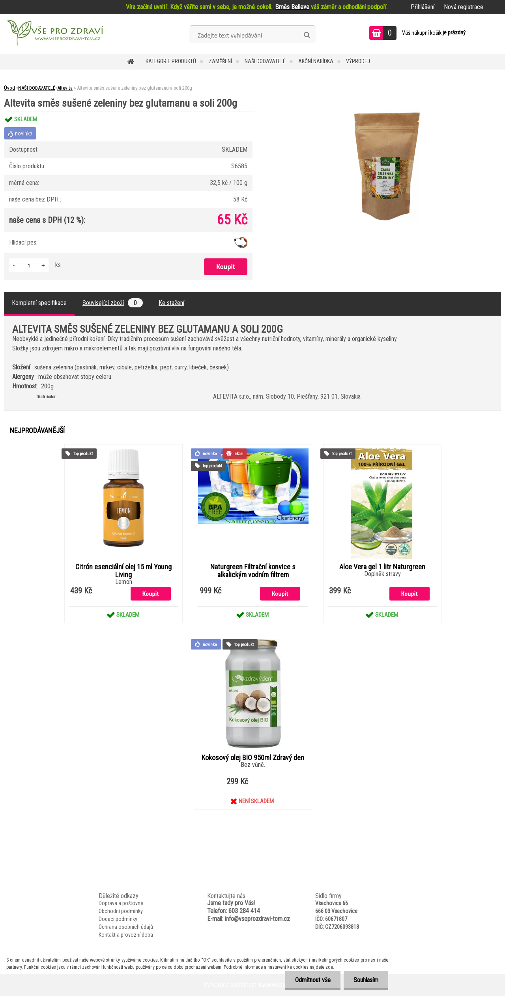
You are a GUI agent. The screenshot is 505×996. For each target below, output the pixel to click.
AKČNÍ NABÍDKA (315, 61)
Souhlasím (366, 980)
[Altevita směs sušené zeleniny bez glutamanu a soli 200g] (385, 111)
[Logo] (54, 34)
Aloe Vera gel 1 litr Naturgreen (382, 567)
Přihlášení (422, 7)
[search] (307, 35)
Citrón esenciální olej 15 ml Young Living (123, 571)
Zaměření (220, 61)
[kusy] (29, 265)
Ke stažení (171, 303)
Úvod (9, 88)
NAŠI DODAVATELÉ (265, 61)
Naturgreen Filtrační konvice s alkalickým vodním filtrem (253, 571)
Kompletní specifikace (39, 303)
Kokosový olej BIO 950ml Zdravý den (253, 758)
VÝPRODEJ (358, 61)
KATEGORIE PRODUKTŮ (171, 61)
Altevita (65, 88)
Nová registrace (463, 7)
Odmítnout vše (313, 980)
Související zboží (112, 303)
